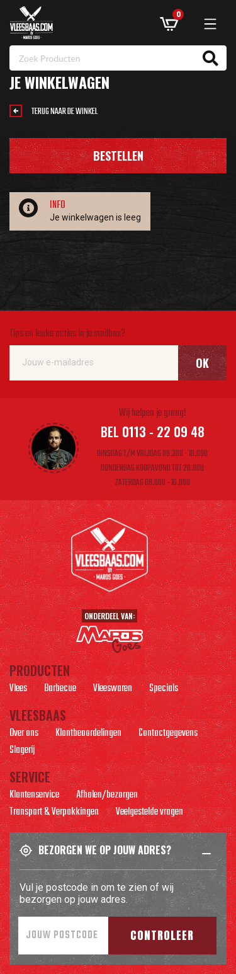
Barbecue (60, 690)
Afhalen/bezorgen (107, 796)
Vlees (18, 690)
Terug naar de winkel (64, 112)
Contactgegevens (168, 735)
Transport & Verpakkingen (54, 813)
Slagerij (22, 752)
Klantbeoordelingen (88, 735)
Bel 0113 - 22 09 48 (153, 431)
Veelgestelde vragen (149, 813)
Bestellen (118, 155)
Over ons (23, 735)
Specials (163, 690)
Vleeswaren (112, 690)
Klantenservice (34, 796)
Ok (202, 363)
